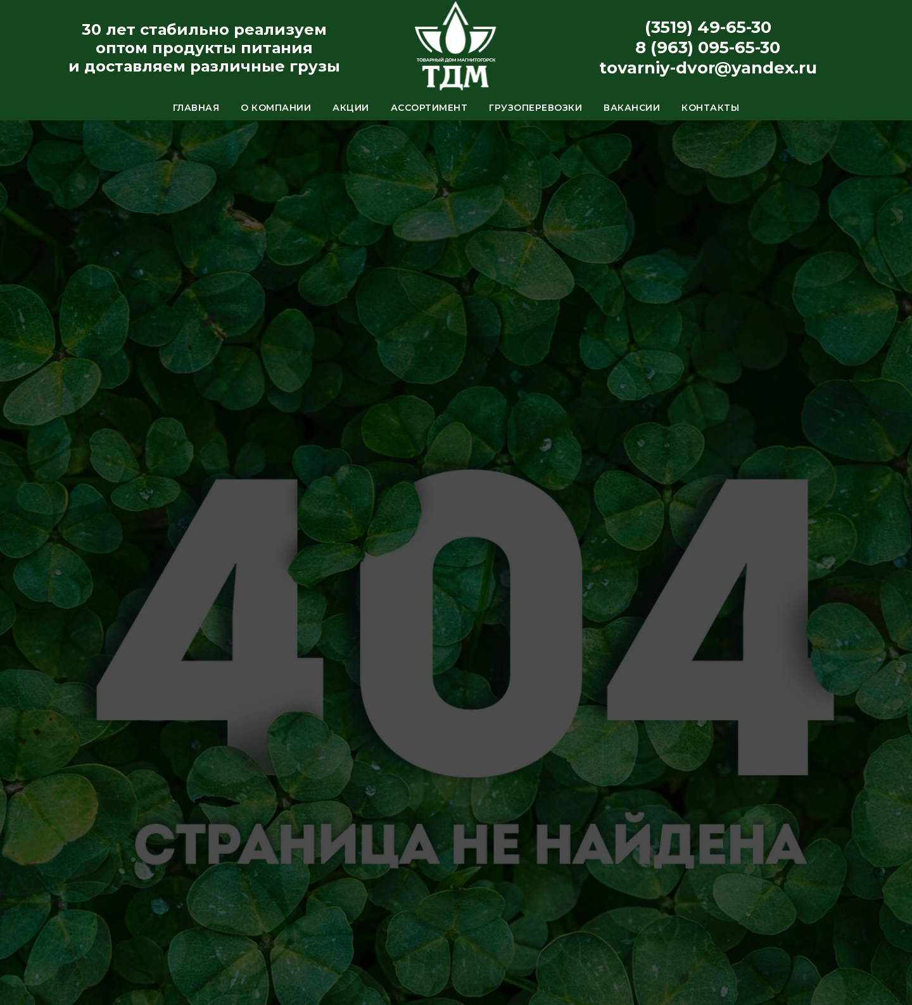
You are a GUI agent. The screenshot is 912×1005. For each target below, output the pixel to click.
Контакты (710, 107)
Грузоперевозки (535, 107)
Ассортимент (429, 107)
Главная (196, 107)
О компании (276, 107)
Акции (350, 107)
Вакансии (632, 107)
